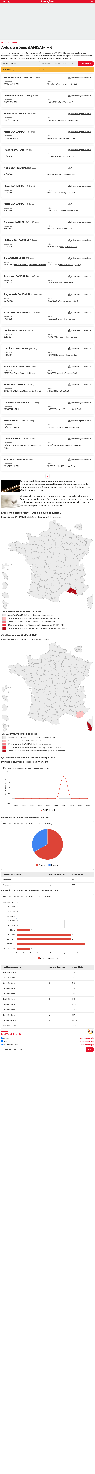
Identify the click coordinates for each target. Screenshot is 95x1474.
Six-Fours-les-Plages (68, 265)
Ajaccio (61, 84)
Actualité (5, 1038)
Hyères (62, 391)
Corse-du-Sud (71, 84)
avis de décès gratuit (31, 70)
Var (79, 265)
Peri (61, 102)
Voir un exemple (87, 1038)
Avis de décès (11, 42)
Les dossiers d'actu (9, 1045)
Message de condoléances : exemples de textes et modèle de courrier (54, 496)
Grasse (17, 373)
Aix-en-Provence (21, 265)
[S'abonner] (47, 1049)
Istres (60, 409)
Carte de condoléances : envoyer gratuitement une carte (47, 481)
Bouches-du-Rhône (37, 265)
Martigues (18, 391)
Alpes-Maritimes (28, 373)
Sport (4, 1041)
